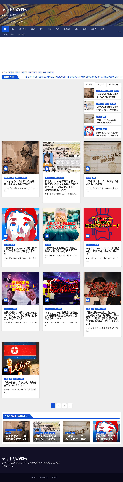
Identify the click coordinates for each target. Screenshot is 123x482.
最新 (89, 84)
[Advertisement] (61, 54)
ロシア (93, 29)
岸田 (40, 72)
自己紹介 (21, 34)
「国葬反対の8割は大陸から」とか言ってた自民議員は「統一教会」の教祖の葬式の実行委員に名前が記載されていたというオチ (102, 318)
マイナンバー (9, 34)
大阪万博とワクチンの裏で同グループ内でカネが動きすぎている (20, 251)
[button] (119, 32)
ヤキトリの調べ (14, 9)
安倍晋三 (24, 72)
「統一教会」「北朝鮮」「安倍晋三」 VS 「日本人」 (20, 384)
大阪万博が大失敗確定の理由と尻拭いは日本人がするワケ (61, 250)
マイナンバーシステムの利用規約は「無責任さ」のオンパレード (102, 251)
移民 (41, 29)
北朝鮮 (88, 309)
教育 (57, 29)
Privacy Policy (43, 477)
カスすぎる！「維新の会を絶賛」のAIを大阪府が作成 (19, 183)
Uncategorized (101, 90)
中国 (49, 29)
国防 (102, 29)
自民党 (33, 29)
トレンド (114, 85)
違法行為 (116, 90)
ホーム (33, 477)
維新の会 (67, 29)
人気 (101, 85)
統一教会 (22, 29)
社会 (13, 29)
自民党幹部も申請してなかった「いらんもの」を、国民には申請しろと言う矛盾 (20, 315)
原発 (84, 29)
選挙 (76, 29)
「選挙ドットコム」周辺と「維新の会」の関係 (102, 183)
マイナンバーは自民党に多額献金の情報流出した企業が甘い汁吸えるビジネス (61, 315)
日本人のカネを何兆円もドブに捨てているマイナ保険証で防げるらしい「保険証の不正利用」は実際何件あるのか (61, 186)
